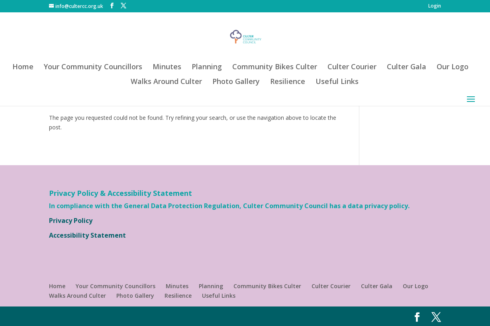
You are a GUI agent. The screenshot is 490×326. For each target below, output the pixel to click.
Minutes (167, 67)
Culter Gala (406, 67)
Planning (207, 67)
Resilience (287, 82)
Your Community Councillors (93, 67)
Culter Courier (351, 67)
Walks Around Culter (166, 82)
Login (434, 6)
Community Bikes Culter (274, 67)
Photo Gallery (236, 82)
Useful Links (337, 82)
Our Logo (452, 67)
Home (22, 67)
